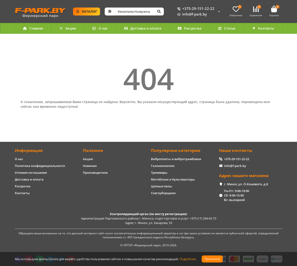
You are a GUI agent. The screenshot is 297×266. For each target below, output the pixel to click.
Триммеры (159, 172)
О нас (100, 28)
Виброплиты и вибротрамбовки (176, 159)
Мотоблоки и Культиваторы (173, 179)
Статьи (226, 28)
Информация (29, 150)
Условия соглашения (31, 172)
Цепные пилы (161, 186)
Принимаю (212, 259)
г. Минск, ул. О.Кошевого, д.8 (246, 184)
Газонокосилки (162, 166)
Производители (95, 172)
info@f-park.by (191, 14)
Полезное (93, 150)
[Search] (139, 11)
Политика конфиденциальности (40, 166)
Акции (67, 28)
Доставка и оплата (143, 28)
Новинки (90, 166)
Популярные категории (175, 150)
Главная (33, 28)
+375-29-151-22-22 (195, 8)
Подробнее (187, 259)
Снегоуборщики (163, 193)
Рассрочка (189, 28)
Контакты (263, 28)
